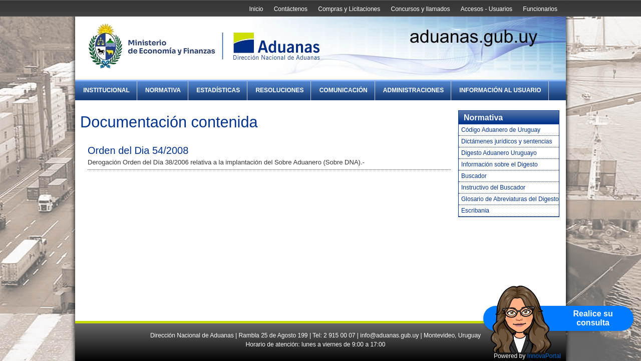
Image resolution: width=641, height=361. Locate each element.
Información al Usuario (500, 90)
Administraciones (413, 90)
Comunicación (343, 90)
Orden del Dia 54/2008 (138, 150)
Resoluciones (279, 90)
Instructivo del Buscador (493, 187)
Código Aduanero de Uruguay (500, 129)
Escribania (475, 210)
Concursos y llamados (420, 9)
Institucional (106, 90)
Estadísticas (218, 90)
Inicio (256, 9)
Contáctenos (290, 9)
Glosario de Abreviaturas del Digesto (510, 199)
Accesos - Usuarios (486, 9)
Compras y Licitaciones (349, 9)
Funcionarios (540, 9)
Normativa (163, 90)
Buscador (474, 175)
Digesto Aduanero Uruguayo (499, 152)
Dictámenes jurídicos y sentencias (506, 141)
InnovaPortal (544, 355)
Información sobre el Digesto (499, 164)
